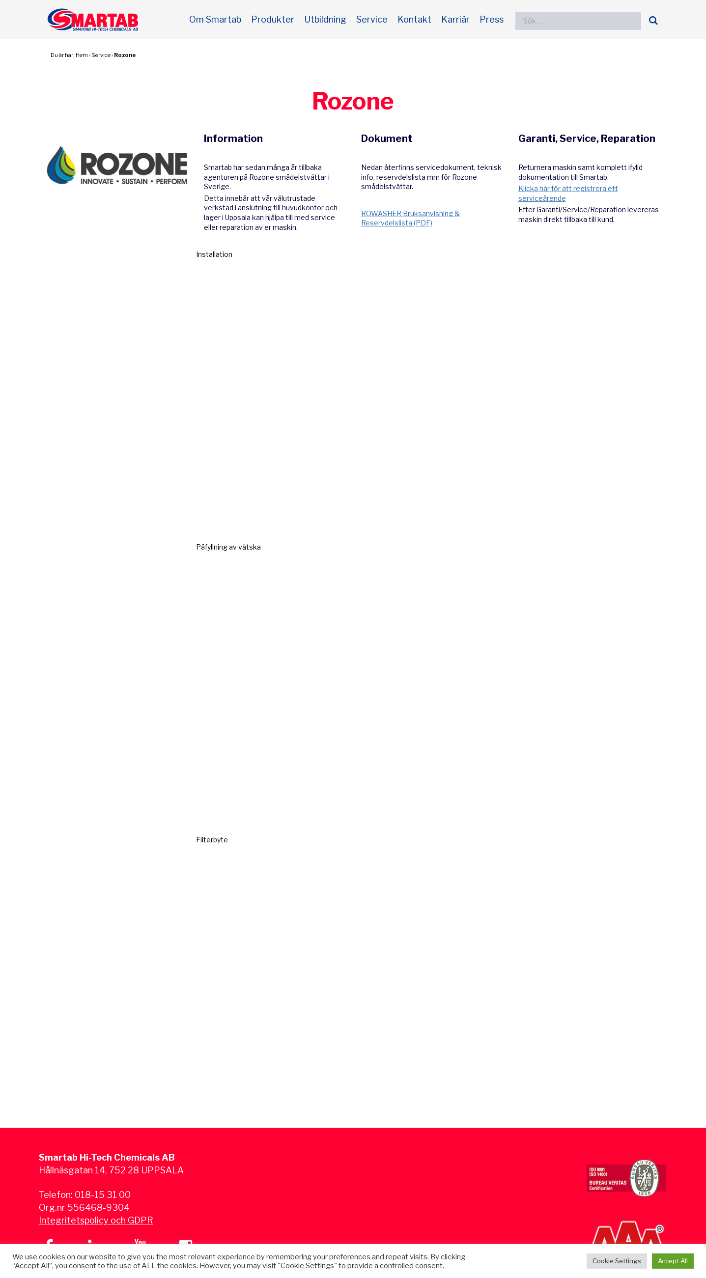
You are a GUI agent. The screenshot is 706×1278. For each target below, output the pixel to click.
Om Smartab (215, 19)
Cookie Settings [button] (617, 1261)
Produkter (272, 19)
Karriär (455, 19)
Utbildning (325, 19)
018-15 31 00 (103, 1195)
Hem (82, 55)
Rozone (125, 55)
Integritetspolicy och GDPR (96, 1220)
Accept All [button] (673, 1261)
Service (372, 19)
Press (492, 19)
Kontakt (414, 19)
